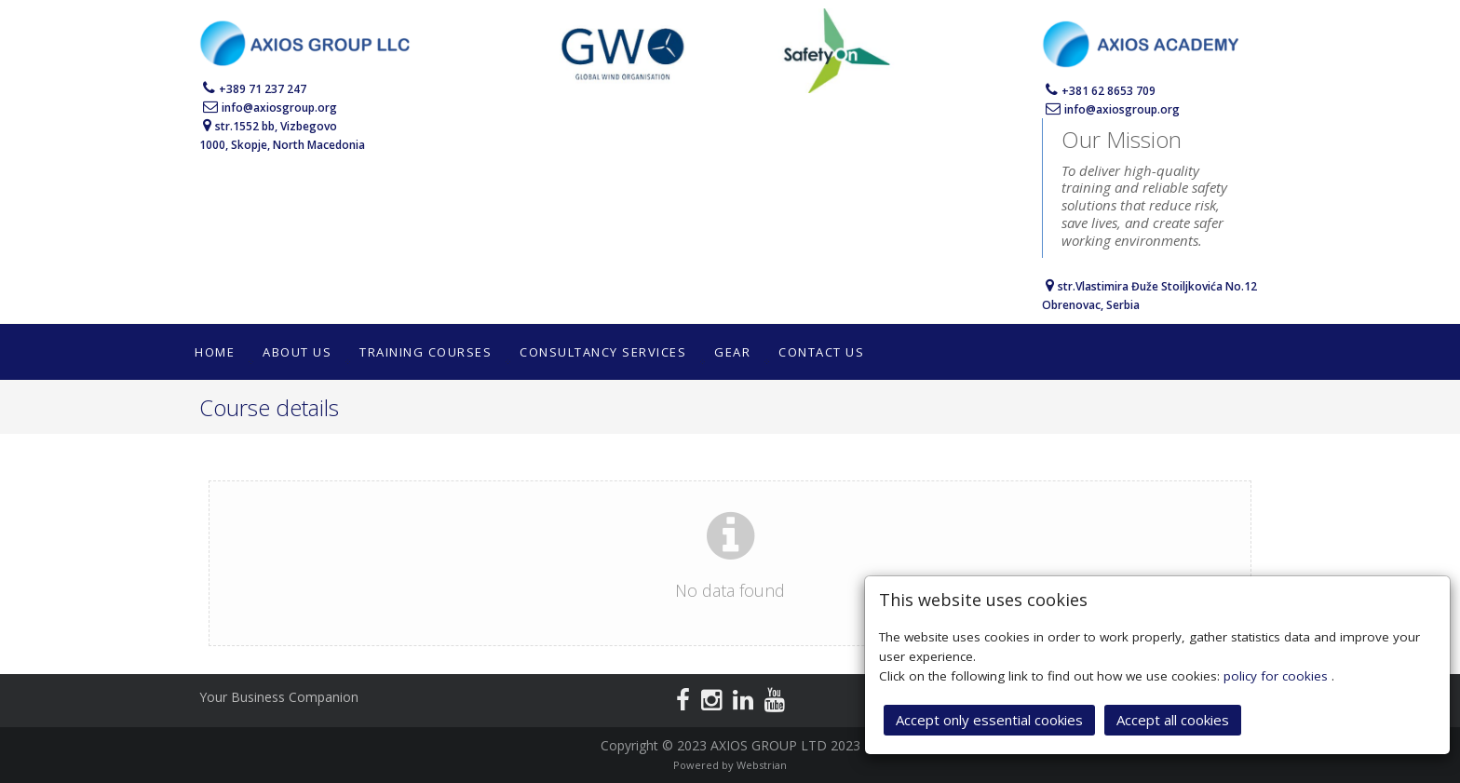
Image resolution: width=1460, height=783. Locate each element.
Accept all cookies (1172, 718)
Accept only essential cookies (989, 718)
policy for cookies (1277, 674)
